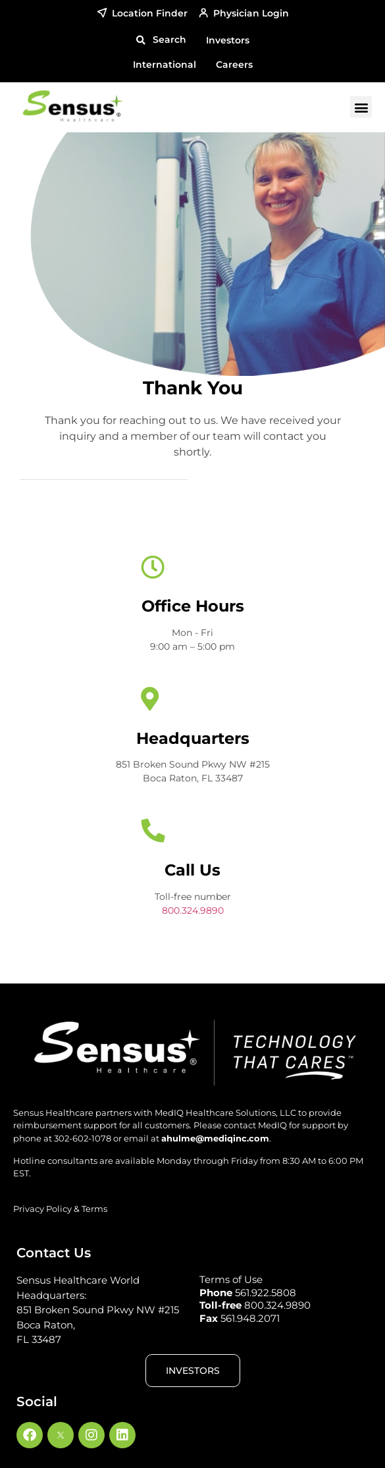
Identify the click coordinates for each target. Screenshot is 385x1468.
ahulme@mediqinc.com (215, 1138)
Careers (234, 64)
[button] (161, 40)
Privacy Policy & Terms (60, 1208)
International (164, 64)
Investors (227, 40)
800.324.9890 (193, 910)
